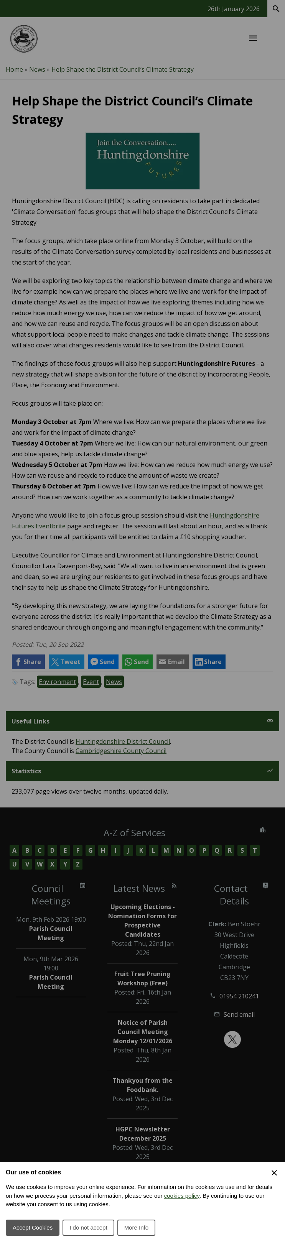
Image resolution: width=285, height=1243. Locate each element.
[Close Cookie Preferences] (274, 1172)
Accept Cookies (33, 1227)
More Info (136, 1227)
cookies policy (181, 1195)
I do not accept (88, 1227)
